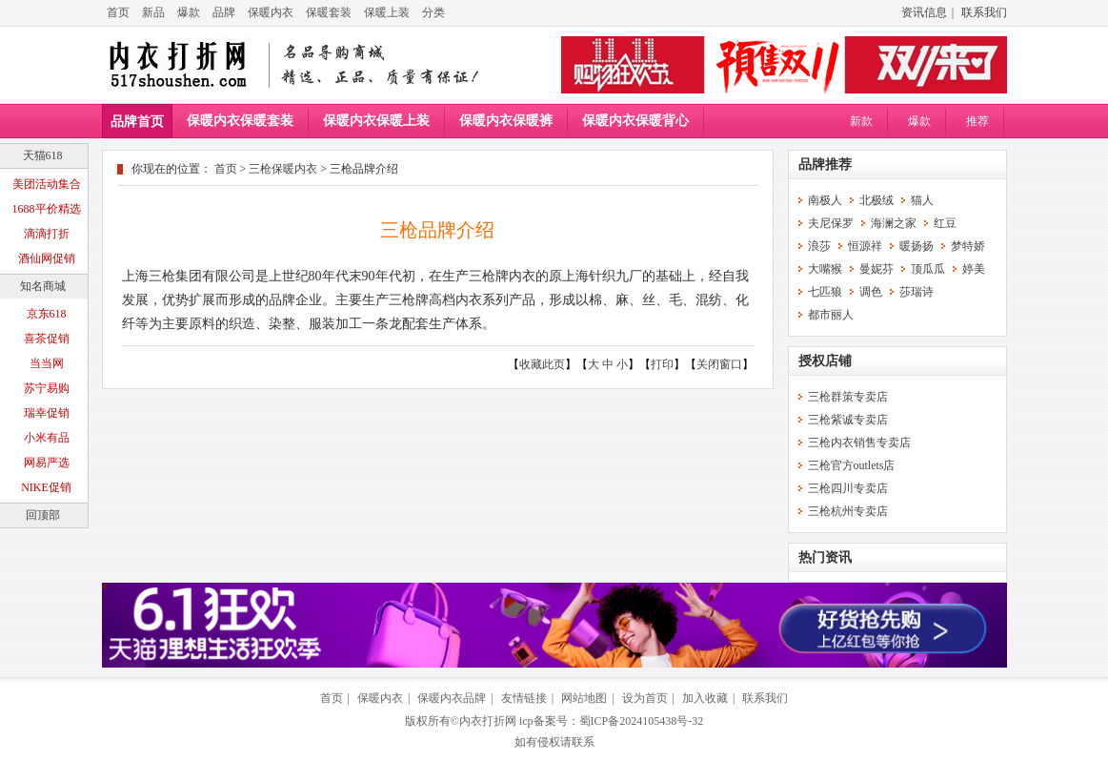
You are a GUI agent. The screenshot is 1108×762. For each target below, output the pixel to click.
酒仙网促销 (46, 258)
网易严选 (47, 462)
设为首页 (645, 698)
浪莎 (819, 246)
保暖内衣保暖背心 (635, 120)
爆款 (188, 12)
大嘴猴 (825, 269)
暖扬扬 (916, 246)
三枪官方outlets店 (852, 465)
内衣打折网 (487, 721)
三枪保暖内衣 (283, 168)
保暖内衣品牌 (451, 698)
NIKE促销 (46, 487)
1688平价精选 (46, 209)
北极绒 (876, 200)
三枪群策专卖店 (848, 396)
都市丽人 (831, 314)
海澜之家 (894, 223)
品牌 (223, 12)
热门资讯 (825, 557)
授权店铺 (825, 361)
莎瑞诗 (916, 292)
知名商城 (43, 286)
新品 (153, 12)
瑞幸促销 (47, 413)
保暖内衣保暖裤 (506, 120)
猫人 (922, 200)
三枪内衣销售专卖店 (859, 442)
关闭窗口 (719, 364)
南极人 (825, 200)
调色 (870, 292)
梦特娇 (968, 246)
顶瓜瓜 (928, 269)
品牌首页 (137, 121)
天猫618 (43, 155)
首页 (118, 12)
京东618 (47, 313)
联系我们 (984, 12)
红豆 (945, 223)
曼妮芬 (876, 269)
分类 (433, 12)
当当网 (47, 363)
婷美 (973, 269)
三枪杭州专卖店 (848, 511)
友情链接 (524, 698)
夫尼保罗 (831, 223)
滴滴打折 (47, 233)
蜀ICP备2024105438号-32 (641, 721)
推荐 (977, 121)
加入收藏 (705, 698)
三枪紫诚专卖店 (848, 419)
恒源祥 (865, 246)
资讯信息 (924, 12)
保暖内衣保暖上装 (376, 120)
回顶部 (43, 515)
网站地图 (584, 698)
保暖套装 (329, 12)
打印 (662, 364)
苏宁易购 (47, 388)
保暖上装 (387, 12)
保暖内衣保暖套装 (240, 120)
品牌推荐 (825, 164)
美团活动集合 (46, 184)
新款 (861, 121)
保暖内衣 (270, 12)
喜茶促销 (47, 338)
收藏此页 (542, 364)
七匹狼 (825, 292)
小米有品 (47, 437)
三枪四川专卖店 (848, 488)
